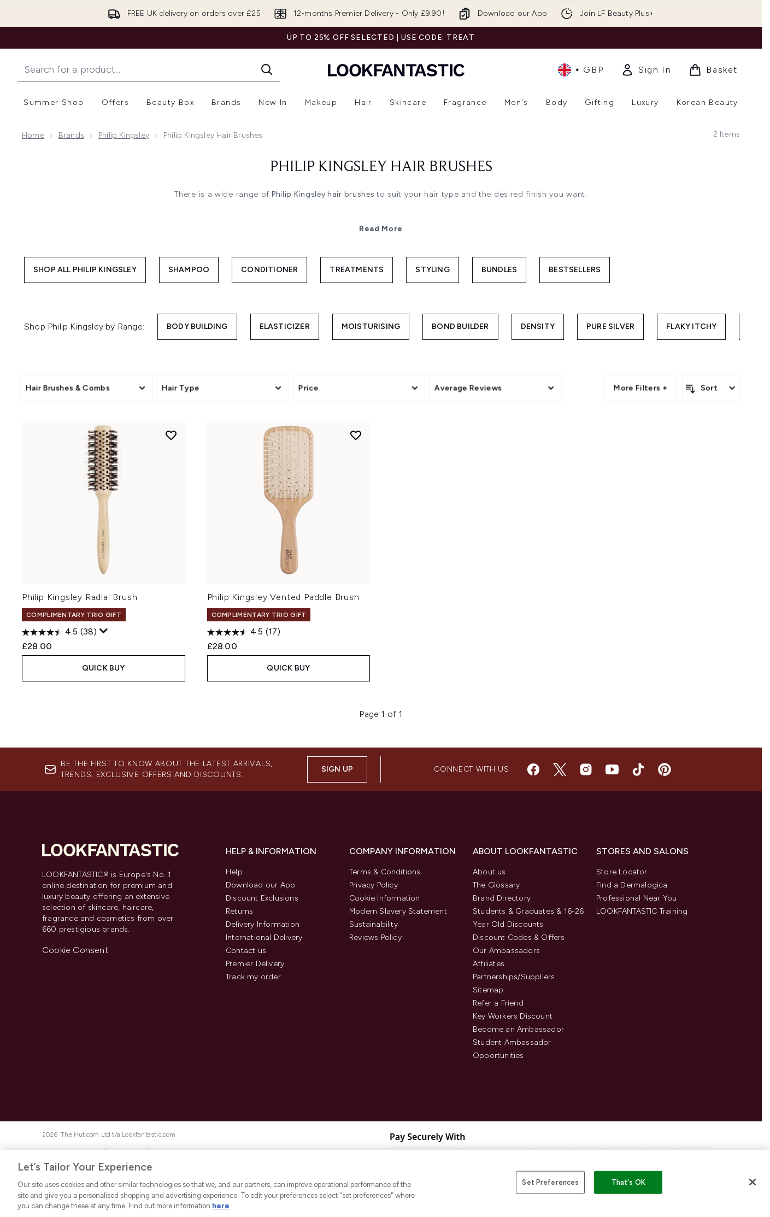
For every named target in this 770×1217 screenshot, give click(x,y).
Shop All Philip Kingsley (85, 269)
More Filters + (640, 387)
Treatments (357, 269)
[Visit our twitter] (559, 769)
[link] (646, 70)
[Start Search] (266, 69)
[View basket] (713, 70)
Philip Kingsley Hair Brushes (381, 167)
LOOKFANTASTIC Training (641, 911)
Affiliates (488, 963)
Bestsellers (575, 269)
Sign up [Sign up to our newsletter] (337, 769)
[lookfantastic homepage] (396, 70)
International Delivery (264, 937)
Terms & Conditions (385, 872)
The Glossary (496, 885)
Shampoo (188, 269)
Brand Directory (502, 898)
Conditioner (269, 269)
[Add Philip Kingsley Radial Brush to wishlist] (171, 435)
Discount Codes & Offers (519, 937)
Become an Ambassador (518, 1029)
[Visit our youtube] (612, 769)
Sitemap (488, 990)
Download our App (260, 885)
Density (538, 326)
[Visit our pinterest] (664, 769)
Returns (239, 911)
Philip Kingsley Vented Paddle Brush (283, 597)
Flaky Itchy (691, 326)
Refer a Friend (498, 1003)
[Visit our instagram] (586, 769)
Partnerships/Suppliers (514, 976)
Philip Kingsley (123, 135)
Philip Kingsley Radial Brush (79, 597)
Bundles (499, 269)
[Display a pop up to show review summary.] (103, 631)
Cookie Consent (75, 950)
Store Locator (622, 872)
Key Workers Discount (512, 1016)
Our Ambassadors (506, 950)
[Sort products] (711, 388)
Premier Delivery (255, 963)
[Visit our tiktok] (638, 769)
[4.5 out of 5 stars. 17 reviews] (243, 632)
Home (33, 135)
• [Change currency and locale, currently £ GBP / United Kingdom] (580, 70)
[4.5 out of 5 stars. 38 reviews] (59, 632)
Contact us (246, 950)
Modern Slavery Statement (398, 911)
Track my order (253, 976)
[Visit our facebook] (533, 769)
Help (234, 872)
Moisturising (371, 326)
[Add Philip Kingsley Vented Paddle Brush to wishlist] (356, 435)
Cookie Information (384, 898)
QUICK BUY (103, 668)
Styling (432, 269)
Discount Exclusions (262, 898)
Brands (71, 135)
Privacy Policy (373, 885)
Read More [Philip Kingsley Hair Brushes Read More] (381, 228)
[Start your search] (148, 69)
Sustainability (373, 924)
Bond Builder (460, 326)
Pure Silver (610, 326)
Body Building (197, 326)
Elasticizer (285, 326)
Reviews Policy (375, 937)
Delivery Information (262, 924)
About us (489, 872)
